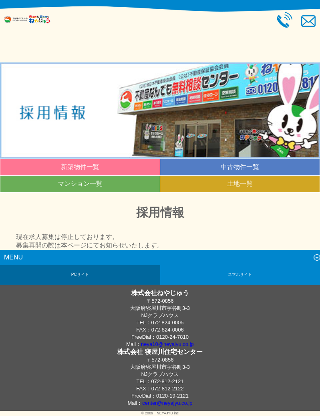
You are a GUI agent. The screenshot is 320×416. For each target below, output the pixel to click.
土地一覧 (240, 183)
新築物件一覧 (80, 166)
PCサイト (80, 274)
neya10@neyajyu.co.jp (167, 344)
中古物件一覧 (240, 166)
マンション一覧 (80, 183)
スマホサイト (240, 274)
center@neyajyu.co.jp (167, 403)
